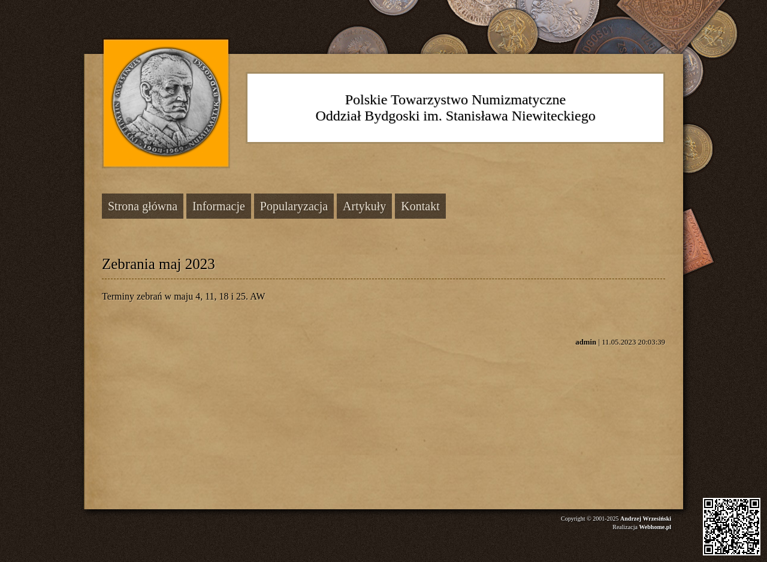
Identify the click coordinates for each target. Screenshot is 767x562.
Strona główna (142, 206)
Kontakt (420, 206)
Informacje (218, 206)
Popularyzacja (294, 206)
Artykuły (364, 206)
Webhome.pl (655, 527)
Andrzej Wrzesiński (645, 518)
